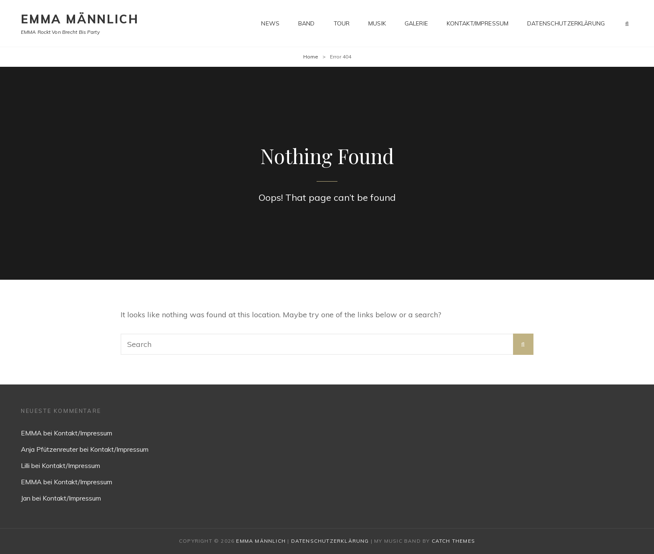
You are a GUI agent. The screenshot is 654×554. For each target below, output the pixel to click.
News (270, 23)
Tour (342, 23)
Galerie (416, 23)
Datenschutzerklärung (566, 23)
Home (310, 56)
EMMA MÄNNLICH (79, 19)
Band (306, 23)
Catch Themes (453, 541)
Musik (377, 23)
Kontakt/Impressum (477, 23)
